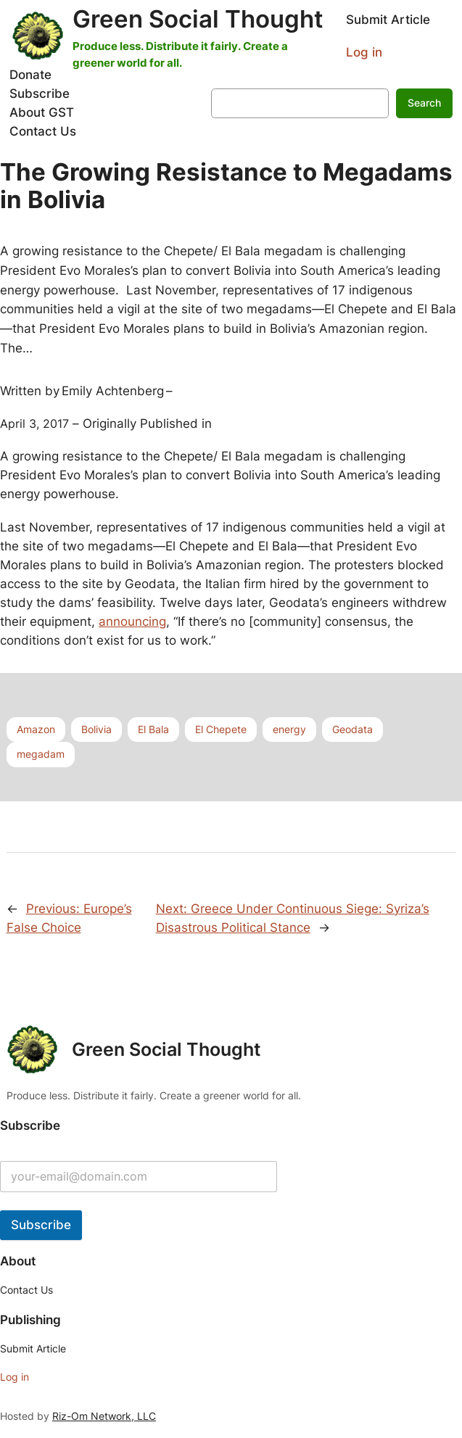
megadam (41, 754)
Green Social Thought (198, 18)
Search (424, 102)
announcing (132, 621)
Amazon (36, 729)
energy (289, 729)
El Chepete (221, 729)
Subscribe (41, 1225)
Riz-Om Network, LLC (104, 1416)
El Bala (153, 729)
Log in (364, 52)
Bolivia (96, 729)
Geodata (352, 729)
